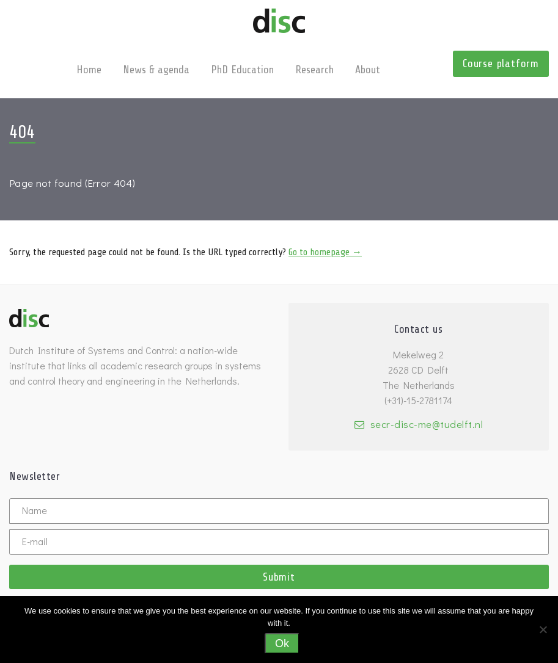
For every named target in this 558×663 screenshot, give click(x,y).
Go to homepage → (325, 252)
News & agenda (156, 69)
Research (314, 69)
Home (88, 69)
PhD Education (242, 69)
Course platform (501, 63)
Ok (282, 643)
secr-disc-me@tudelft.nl (426, 424)
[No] (543, 629)
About (367, 69)
